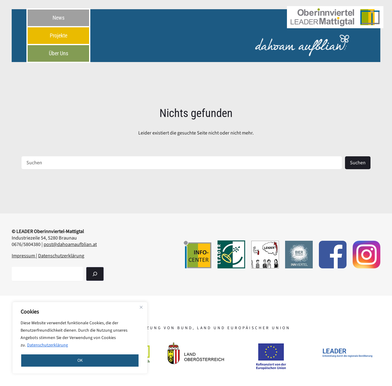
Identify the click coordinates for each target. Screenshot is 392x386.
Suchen (358, 162)
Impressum (24, 255)
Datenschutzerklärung (47, 345)
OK (80, 360)
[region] (79, 338)
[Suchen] (95, 274)
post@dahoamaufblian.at (70, 244)
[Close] (141, 307)
